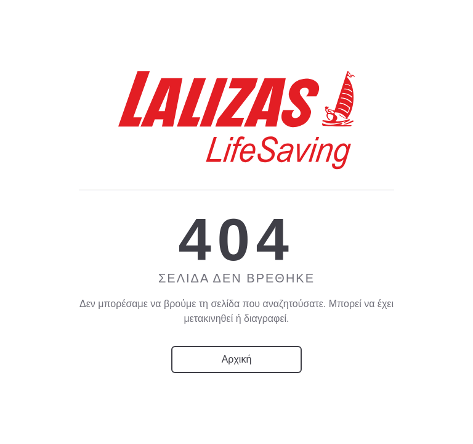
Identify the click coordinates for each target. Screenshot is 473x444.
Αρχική (237, 359)
